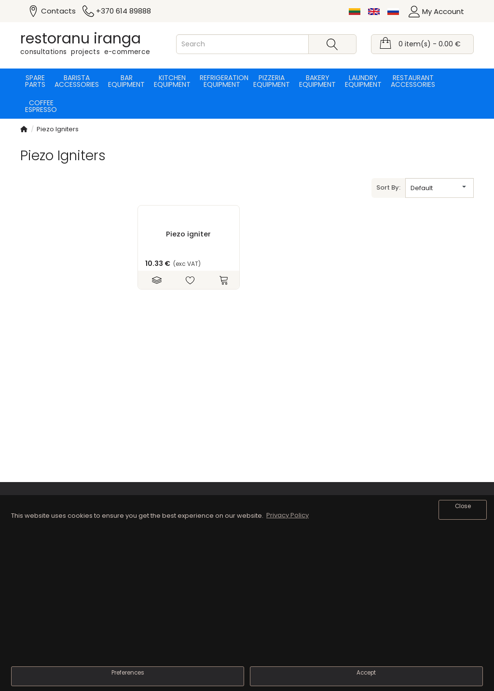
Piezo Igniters (58, 129)
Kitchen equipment (172, 81)
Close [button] (463, 506)
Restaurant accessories (413, 81)
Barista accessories (77, 81)
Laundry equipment (363, 81)
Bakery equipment (317, 81)
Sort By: (388, 187)
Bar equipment (126, 81)
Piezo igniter (188, 234)
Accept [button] (366, 673)
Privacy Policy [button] (287, 515)
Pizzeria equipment (271, 81)
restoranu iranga (80, 38)
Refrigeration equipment (222, 81)
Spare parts (35, 81)
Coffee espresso (41, 106)
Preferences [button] (127, 673)
